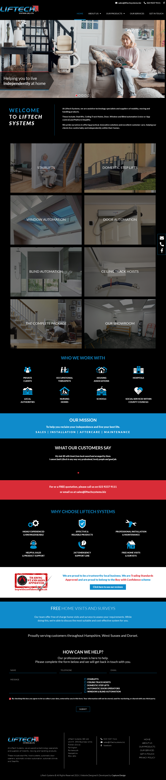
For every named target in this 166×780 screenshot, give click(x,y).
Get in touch (156, 13)
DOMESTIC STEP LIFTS (98, 685)
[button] (78, 473)
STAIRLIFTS (93, 679)
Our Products (115, 13)
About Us (94, 13)
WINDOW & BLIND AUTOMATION (104, 691)
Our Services (137, 13)
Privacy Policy (147, 757)
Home (80, 13)
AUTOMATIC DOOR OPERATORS (103, 688)
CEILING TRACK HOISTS (99, 682)
